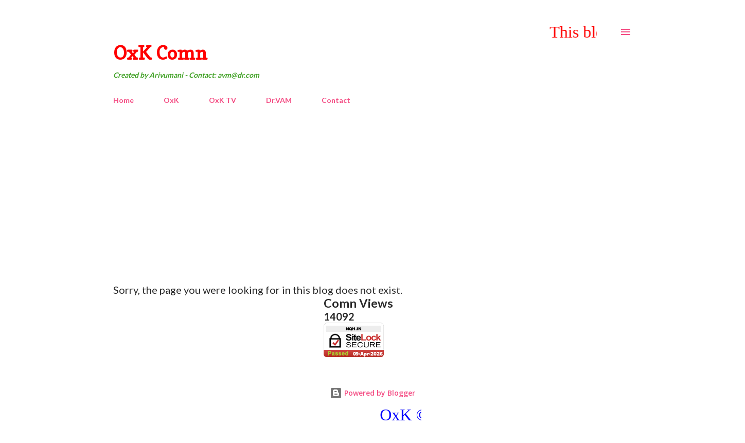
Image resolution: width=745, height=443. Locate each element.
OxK (171, 100)
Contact (336, 100)
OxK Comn (160, 53)
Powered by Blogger (372, 393)
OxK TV (222, 100)
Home (123, 100)
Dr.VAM (279, 100)
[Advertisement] (372, 190)
